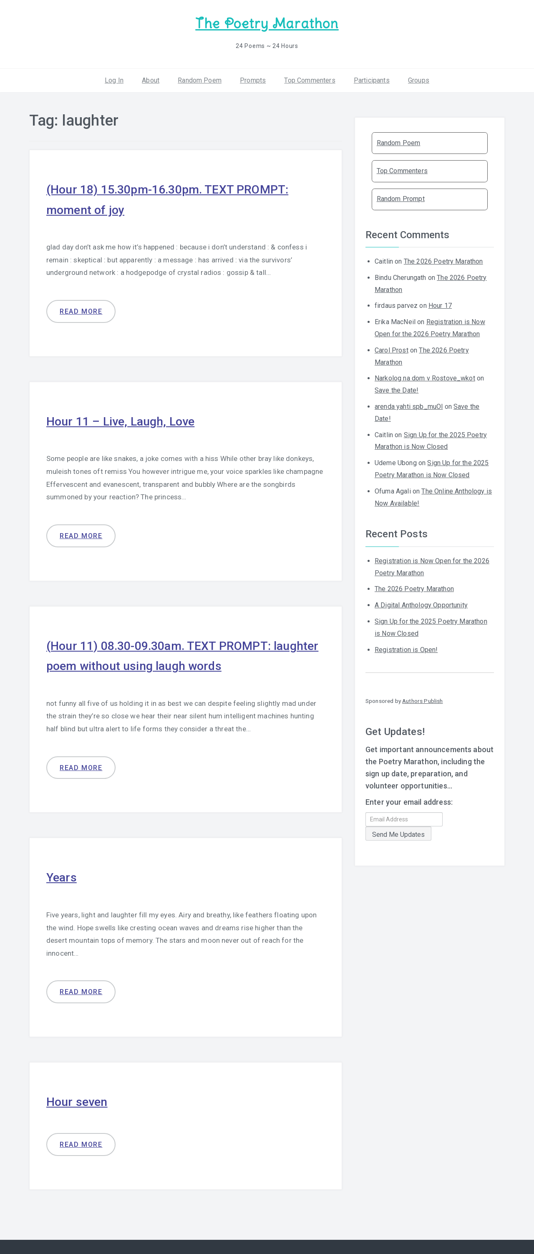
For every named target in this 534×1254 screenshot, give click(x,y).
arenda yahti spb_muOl (409, 406)
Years (62, 875)
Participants (372, 79)
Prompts (253, 79)
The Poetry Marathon (266, 23)
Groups (418, 79)
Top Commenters (309, 79)
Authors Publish (422, 700)
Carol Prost (391, 349)
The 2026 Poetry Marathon (443, 260)
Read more (81, 310)
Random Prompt (401, 198)
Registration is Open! (406, 648)
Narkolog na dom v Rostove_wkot (425, 377)
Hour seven (78, 1099)
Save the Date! (396, 389)
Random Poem (200, 79)
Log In (114, 79)
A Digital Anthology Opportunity (421, 604)
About (150, 79)
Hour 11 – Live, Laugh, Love (124, 419)
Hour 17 (440, 305)
